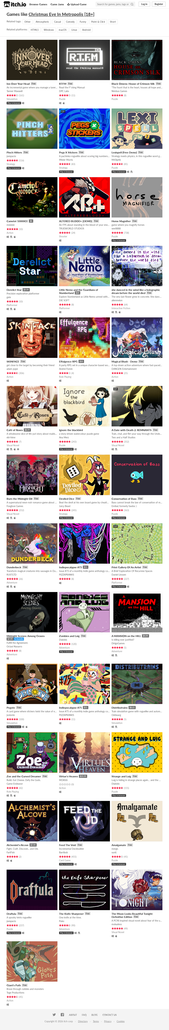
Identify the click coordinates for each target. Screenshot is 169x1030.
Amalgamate (119, 845)
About (73, 1014)
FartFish (11, 852)
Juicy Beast (64, 506)
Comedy (70, 21)
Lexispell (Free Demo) (124, 152)
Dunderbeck (14, 567)
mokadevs (117, 924)
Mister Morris (66, 159)
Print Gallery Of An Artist (126, 567)
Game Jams (57, 4)
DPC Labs (64, 91)
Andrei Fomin (66, 368)
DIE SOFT (64, 300)
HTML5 (35, 29)
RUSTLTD (12, 574)
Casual (57, 21)
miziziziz (11, 224)
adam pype (12, 368)
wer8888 (116, 228)
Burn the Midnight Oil (19, 498)
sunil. (114, 852)
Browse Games (38, 4)
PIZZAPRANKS (66, 574)
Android (86, 29)
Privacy (107, 1021)
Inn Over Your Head (18, 83)
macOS (63, 29)
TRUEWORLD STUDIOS (71, 228)
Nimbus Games (119, 91)
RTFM (62, 83)
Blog (94, 1014)
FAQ (84, 1014)
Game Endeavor (15, 783)
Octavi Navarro (14, 646)
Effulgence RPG (68, 361)
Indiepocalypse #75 (70, 707)
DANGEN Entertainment (124, 368)
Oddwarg (116, 715)
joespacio (11, 156)
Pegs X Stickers (68, 152)
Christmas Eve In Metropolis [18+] (61, 14)
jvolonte (11, 715)
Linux (74, 29)
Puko (61, 921)
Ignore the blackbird (71, 430)
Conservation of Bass (124, 498)
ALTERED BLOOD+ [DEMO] (75, 221)
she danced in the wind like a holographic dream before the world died (136, 291)
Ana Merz (64, 437)
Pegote (11, 707)
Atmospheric (42, 21)
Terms (96, 1021)
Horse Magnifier (121, 221)
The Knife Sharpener (71, 913)
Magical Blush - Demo (124, 361)
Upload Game (77, 4)
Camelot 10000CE (17, 221)
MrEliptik (116, 159)
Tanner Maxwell (14, 91)
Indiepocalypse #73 (70, 567)
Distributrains (120, 707)
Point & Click (98, 21)
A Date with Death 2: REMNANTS (132, 430)
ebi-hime (11, 437)
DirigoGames (118, 643)
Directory (83, 1021)
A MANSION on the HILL (126, 635)
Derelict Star (14, 289)
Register (159, 4)
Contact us (109, 1014)
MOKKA (63, 780)
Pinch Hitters (14, 152)
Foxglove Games (15, 506)
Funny (83, 21)
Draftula (11, 913)
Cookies (121, 1021)
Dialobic (63, 639)
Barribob (63, 852)
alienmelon (117, 300)
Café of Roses (15, 430)
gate (9, 297)
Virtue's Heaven (68, 776)
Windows (49, 29)
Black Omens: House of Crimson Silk (133, 83)
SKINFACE (13, 361)
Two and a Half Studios (123, 437)
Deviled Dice (66, 498)
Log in (144, 4)
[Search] (132, 4)
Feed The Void (67, 845)
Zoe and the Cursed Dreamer (24, 776)
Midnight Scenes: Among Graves (26, 635)
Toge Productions (15, 992)
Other (27, 21)
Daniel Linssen (119, 574)
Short (113, 21)
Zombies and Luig (69, 635)
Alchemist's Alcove (18, 845)
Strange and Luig (121, 776)
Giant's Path (14, 985)
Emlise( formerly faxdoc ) (124, 506)
